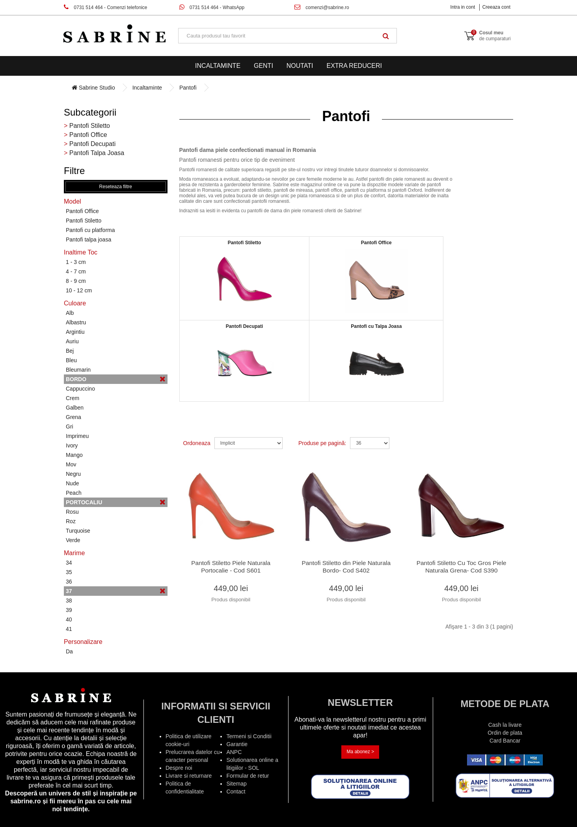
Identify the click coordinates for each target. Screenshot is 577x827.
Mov (71, 464)
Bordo (116, 379)
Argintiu (75, 332)
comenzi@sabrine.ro (321, 7)
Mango (74, 455)
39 (69, 610)
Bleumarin (78, 370)
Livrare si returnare (189, 776)
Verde (73, 540)
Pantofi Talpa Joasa (96, 153)
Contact (235, 791)
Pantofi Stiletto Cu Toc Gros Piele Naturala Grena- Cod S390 (461, 569)
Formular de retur (247, 776)
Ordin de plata (505, 733)
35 (69, 572)
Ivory (72, 445)
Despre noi (179, 768)
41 (69, 629)
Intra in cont (462, 7)
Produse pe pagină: (322, 443)
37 (116, 591)
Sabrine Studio (93, 87)
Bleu (71, 360)
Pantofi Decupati (92, 143)
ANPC (234, 752)
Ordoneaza (196, 443)
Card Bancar (505, 740)
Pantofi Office (88, 134)
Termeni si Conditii (248, 736)
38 (69, 600)
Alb (70, 313)
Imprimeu (77, 436)
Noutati (300, 65)
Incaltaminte (217, 65)
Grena (73, 417)
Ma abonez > (360, 751)
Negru (73, 474)
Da (69, 651)
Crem (72, 398)
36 (69, 581)
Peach (74, 493)
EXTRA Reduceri (354, 65)
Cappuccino (80, 388)
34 (69, 562)
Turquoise (78, 531)
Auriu (72, 341)
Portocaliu (116, 502)
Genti (263, 65)
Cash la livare (505, 725)
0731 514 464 (105, 7)
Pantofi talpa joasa (88, 239)
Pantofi (188, 87)
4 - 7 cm (76, 271)
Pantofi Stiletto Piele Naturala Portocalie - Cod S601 (230, 569)
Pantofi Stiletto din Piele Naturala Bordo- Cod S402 (346, 569)
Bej (70, 351)
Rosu (72, 512)
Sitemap (236, 783)
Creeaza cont (496, 7)
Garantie (237, 744)
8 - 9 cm (76, 281)
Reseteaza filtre (115, 186)
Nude (72, 483)
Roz (71, 521)
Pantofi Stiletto (89, 125)
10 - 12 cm (79, 290)
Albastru (76, 322)
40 (69, 619)
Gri (69, 426)
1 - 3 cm (76, 262)
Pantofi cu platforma (90, 230)
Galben (75, 407)
